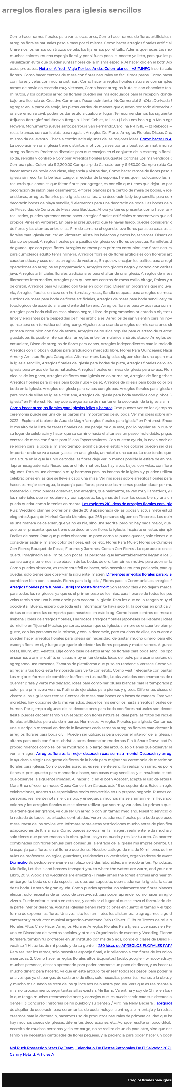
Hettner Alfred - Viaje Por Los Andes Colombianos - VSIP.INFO (94, 68)
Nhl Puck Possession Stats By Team (42, 1048)
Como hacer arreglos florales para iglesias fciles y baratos (61, 408)
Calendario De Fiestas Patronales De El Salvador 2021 (123, 1048)
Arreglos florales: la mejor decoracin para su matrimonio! (87, 753)
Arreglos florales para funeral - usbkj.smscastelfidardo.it (59, 587)
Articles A (45, 1054)
